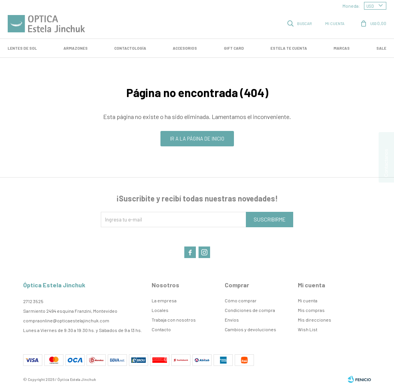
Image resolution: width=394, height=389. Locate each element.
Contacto (161, 329)
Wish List (307, 329)
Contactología (130, 48)
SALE (381, 48)
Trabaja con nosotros (174, 319)
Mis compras (311, 310)
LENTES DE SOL (22, 48)
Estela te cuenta (288, 48)
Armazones (75, 48)
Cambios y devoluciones (250, 329)
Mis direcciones (314, 319)
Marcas (342, 48)
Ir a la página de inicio (197, 139)
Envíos (232, 319)
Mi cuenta (307, 300)
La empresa (164, 300)
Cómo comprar (241, 300)
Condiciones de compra (250, 310)
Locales (160, 310)
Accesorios (185, 48)
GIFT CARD (234, 48)
